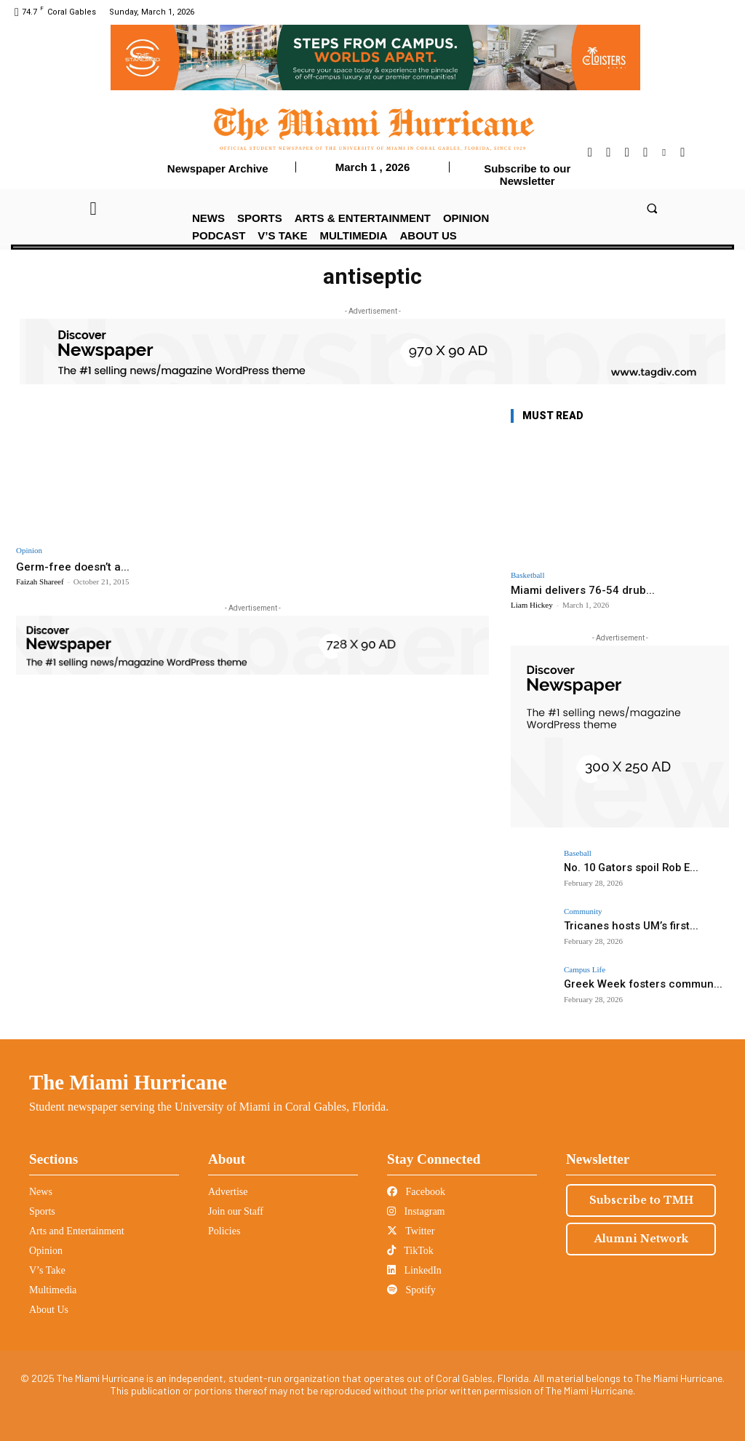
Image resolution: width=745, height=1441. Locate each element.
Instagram (416, 1211)
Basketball (527, 575)
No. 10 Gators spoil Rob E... (623, 867)
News (40, 1191)
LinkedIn (414, 1270)
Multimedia (52, 1290)
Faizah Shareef (40, 581)
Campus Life (584, 970)
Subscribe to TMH (641, 1200)
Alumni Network (641, 1238)
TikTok (410, 1250)
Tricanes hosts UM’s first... (622, 925)
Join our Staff (235, 1211)
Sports (42, 1211)
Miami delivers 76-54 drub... (583, 590)
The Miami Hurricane (128, 1082)
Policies (224, 1231)
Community (583, 912)
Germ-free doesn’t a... (77, 566)
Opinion (29, 551)
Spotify (411, 1290)
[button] (651, 207)
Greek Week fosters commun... (632, 983)
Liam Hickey (532, 604)
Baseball (577, 853)
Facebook (416, 1191)
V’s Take (47, 1270)
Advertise (227, 1191)
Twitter (410, 1231)
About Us (48, 1309)
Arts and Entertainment (76, 1231)
